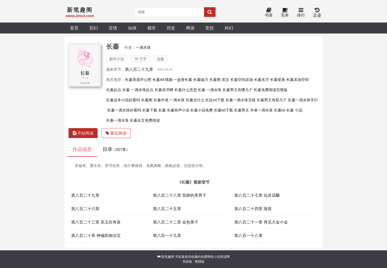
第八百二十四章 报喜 (253, 208)
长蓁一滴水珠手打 (303, 100)
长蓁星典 (277, 79)
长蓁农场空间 (297, 79)
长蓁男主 (241, 110)
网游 (190, 27)
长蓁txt (279, 110)
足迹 (317, 12)
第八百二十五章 (167, 208)
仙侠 (132, 27)
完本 (285, 12)
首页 (74, 27)
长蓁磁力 (200, 79)
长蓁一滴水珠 (117, 120)
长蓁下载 (149, 110)
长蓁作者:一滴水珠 (169, 100)
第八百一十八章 (248, 235)
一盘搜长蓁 (182, 79)
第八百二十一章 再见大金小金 (261, 222)
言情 (113, 27)
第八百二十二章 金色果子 (175, 222)
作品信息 (82, 149)
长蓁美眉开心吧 (138, 79)
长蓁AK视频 (162, 79)
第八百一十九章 (167, 235)
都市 (151, 27)
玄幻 (93, 27)
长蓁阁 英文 (219, 79)
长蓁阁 (146, 100)
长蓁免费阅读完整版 (271, 90)
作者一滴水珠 (261, 110)
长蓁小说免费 (201, 110)
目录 (116, 149)
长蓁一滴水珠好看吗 (124, 110)
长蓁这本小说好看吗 (123, 100)
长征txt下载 (214, 100)
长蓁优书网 (164, 90)
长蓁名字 (261, 79)
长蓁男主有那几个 (272, 100)
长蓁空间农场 (241, 79)
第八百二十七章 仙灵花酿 (257, 195)
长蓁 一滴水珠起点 (137, 90)
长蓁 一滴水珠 (209, 90)
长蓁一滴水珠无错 (240, 100)
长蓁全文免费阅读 (145, 120)
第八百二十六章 (85, 208)
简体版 (187, 261)
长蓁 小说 (294, 110)
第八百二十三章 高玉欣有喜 (96, 222)
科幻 (229, 27)
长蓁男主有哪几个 (238, 90)
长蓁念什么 (195, 100)
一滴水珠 (143, 47)
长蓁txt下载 (223, 110)
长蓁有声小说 (178, 110)
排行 (301, 12)
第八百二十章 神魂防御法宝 (96, 235)
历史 (171, 27)
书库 (269, 12)
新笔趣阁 (167, 257)
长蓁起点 (113, 90)
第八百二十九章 (139, 69)
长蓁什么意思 (185, 90)
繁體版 (200, 261)
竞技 (209, 27)
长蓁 (162, 110)
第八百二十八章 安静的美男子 (179, 195)
